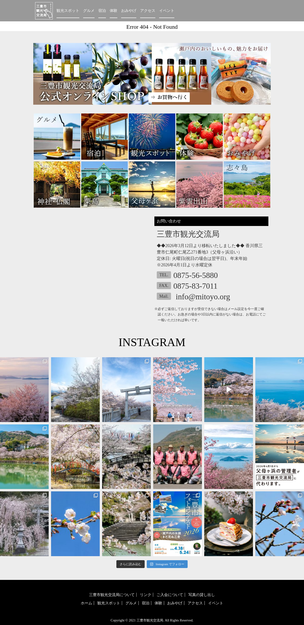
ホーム (86, 603)
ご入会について (170, 595)
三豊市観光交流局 (150, 620)
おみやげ (128, 11)
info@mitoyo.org (203, 296)
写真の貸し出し (201, 595)
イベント (166, 11)
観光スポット (68, 11)
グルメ (89, 11)
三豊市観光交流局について (112, 595)
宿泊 (102, 11)
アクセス (147, 11)
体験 (113, 11)
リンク (145, 595)
